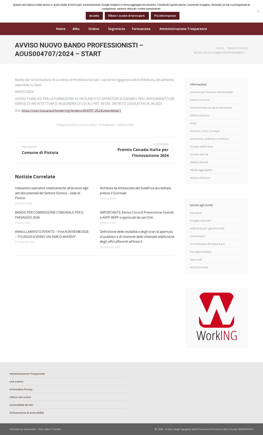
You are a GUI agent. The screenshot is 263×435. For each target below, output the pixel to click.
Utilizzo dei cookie (20, 397)
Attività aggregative (201, 170)
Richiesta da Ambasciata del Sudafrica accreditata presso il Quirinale (135, 190)
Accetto (94, 15)
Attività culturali (199, 162)
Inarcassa (196, 212)
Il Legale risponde (200, 220)
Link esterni (16, 381)
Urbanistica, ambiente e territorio (209, 139)
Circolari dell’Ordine (201, 146)
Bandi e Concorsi (79, 125)
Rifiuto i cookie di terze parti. (126, 15)
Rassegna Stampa (200, 251)
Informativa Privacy (21, 389)
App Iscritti (196, 259)
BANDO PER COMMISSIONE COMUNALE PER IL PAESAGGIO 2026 (49, 215)
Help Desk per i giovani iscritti (207, 228)
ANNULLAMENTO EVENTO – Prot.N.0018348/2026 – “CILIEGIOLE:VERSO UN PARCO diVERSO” (51, 234)
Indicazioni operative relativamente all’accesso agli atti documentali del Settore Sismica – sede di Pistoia (51, 193)
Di (107, 125)
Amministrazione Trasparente (27, 373)
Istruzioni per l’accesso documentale (211, 92)
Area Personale (199, 267)
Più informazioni (165, 15)
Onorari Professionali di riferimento (211, 107)
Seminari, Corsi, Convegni (205, 131)
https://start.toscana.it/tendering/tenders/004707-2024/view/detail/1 (71, 110)
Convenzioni (197, 236)
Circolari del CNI (199, 154)
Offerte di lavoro (199, 115)
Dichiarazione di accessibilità (27, 412)
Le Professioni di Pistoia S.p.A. (207, 244)
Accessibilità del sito (21, 405)
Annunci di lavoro (200, 177)
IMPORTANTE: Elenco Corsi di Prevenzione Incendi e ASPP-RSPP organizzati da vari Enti (136, 215)
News (93, 125)
